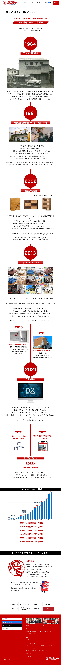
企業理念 (27, 645)
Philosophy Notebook (42, 648)
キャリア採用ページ (29, 633)
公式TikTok (7, 625)
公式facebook (8, 622)
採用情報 (55, 2)
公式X (6, 628)
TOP (20, 2)
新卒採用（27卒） (35, 631)
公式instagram (8, 618)
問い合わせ (41, 2)
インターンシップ (45, 631)
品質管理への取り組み (30, 650)
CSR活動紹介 (50, 645)
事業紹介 (43, 645)
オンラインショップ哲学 (30, 648)
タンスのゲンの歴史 (41, 650)
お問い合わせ (28, 656)
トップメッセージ (35, 639)
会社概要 (27, 639)
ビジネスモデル (35, 645)
